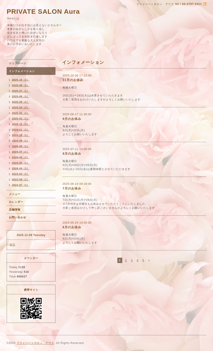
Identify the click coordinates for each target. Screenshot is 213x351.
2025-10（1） (21, 79)
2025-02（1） (21, 113)
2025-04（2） (21, 107)
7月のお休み (72, 188)
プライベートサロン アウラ (35, 343)
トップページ (17, 63)
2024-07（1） (21, 151)
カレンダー (16, 201)
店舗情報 (14, 209)
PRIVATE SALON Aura (43, 11)
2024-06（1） (21, 157)
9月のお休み (72, 119)
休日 (12, 244)
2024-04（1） (21, 168)
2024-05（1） (21, 163)
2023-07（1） (21, 185)
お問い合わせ (17, 217)
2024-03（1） (21, 174)
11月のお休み (73, 80)
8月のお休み (72, 153)
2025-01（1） (21, 118)
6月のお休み (72, 227)
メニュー (14, 194)
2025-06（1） (21, 96)
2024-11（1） (21, 129)
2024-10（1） (21, 135)
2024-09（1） (21, 140)
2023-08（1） (21, 179)
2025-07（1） (21, 91)
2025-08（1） (21, 85)
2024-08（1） (21, 146)
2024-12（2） (21, 124)
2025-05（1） (21, 102)
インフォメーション (22, 71)
